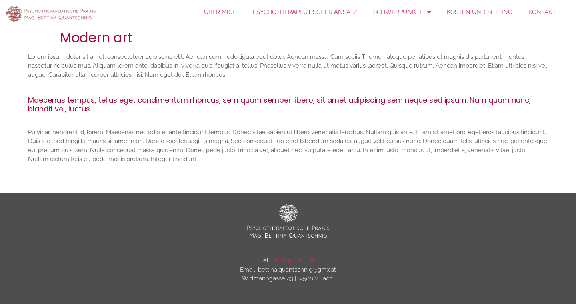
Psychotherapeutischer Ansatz (305, 12)
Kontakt (542, 12)
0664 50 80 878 (294, 260)
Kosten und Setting (479, 12)
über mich (220, 12)
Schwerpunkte (402, 12)
